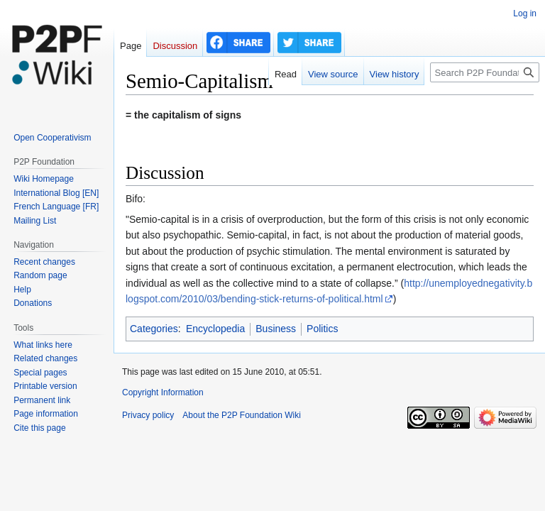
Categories (154, 328)
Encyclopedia (215, 328)
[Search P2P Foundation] (484, 72)
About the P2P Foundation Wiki (241, 415)
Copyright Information (163, 392)
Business (275, 328)
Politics (322, 328)
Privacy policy (148, 415)
